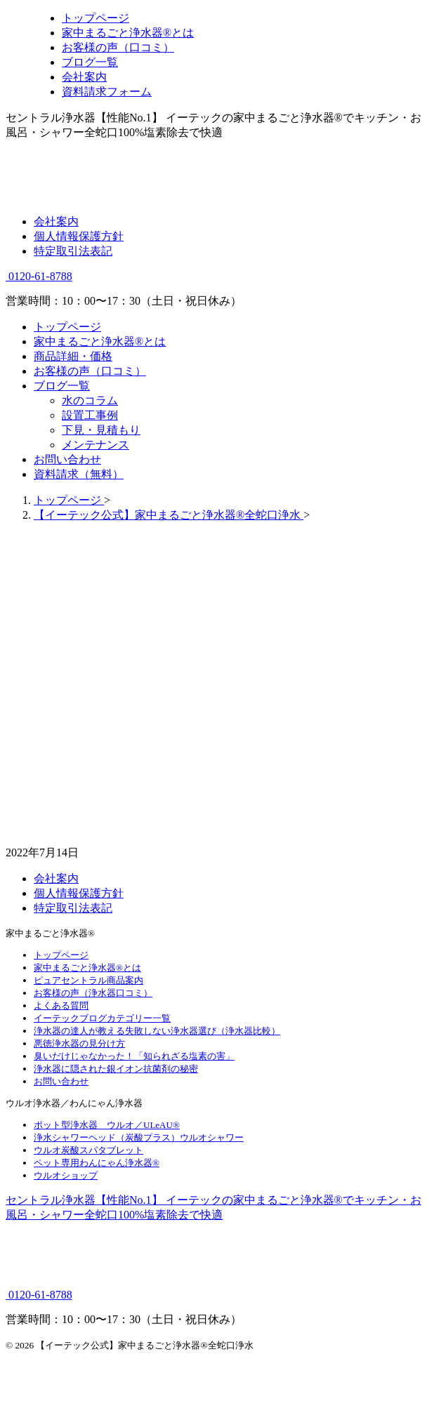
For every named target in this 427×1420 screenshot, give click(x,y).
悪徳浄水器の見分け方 (79, 1043)
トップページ (67, 327)
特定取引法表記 (73, 251)
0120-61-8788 (39, 276)
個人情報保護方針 (79, 236)
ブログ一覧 (62, 386)
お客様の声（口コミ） (90, 371)
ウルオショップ (66, 1175)
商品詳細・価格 (73, 356)
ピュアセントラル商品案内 (88, 980)
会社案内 (56, 221)
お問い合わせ (67, 459)
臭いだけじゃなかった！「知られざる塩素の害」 (134, 1056)
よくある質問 (61, 1005)
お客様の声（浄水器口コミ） (93, 993)
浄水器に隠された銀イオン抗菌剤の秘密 (116, 1068)
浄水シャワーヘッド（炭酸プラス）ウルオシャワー (139, 1137)
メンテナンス (95, 445)
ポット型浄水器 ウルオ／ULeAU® (107, 1125)
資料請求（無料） (79, 474)
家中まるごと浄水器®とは (100, 341)
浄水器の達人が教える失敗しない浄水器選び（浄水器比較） (157, 1031)
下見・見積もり (101, 430)
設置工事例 (90, 415)
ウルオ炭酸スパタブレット (88, 1150)
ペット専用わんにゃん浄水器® (96, 1162)
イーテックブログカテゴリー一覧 (102, 1018)
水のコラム (90, 400)
